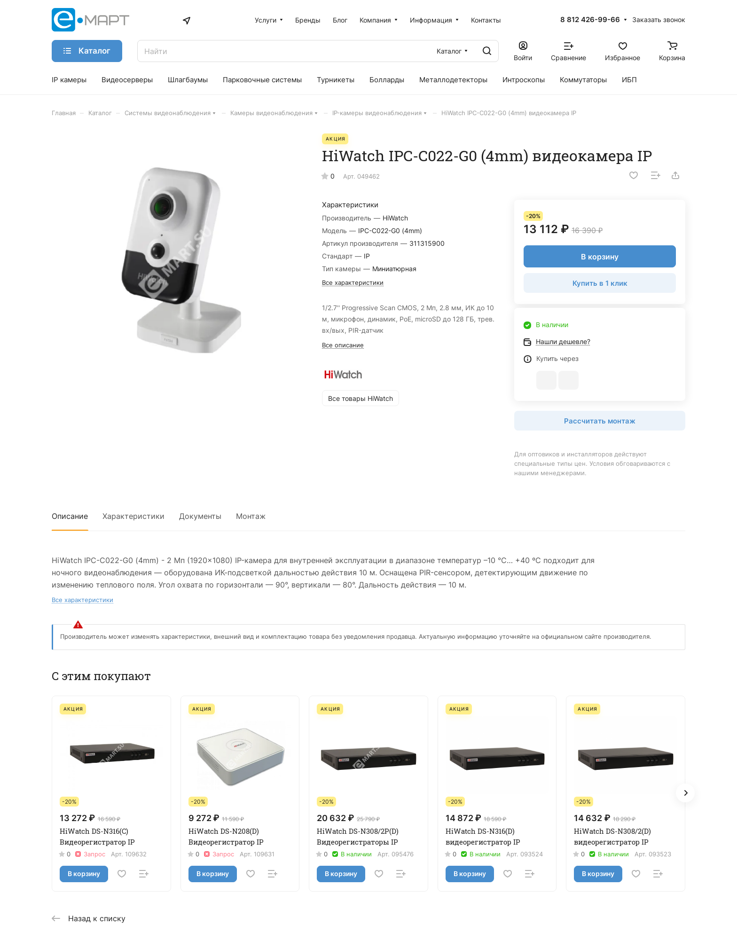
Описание (70, 516)
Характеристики (133, 516)
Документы (200, 516)
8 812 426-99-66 (590, 20)
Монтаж (251, 516)
